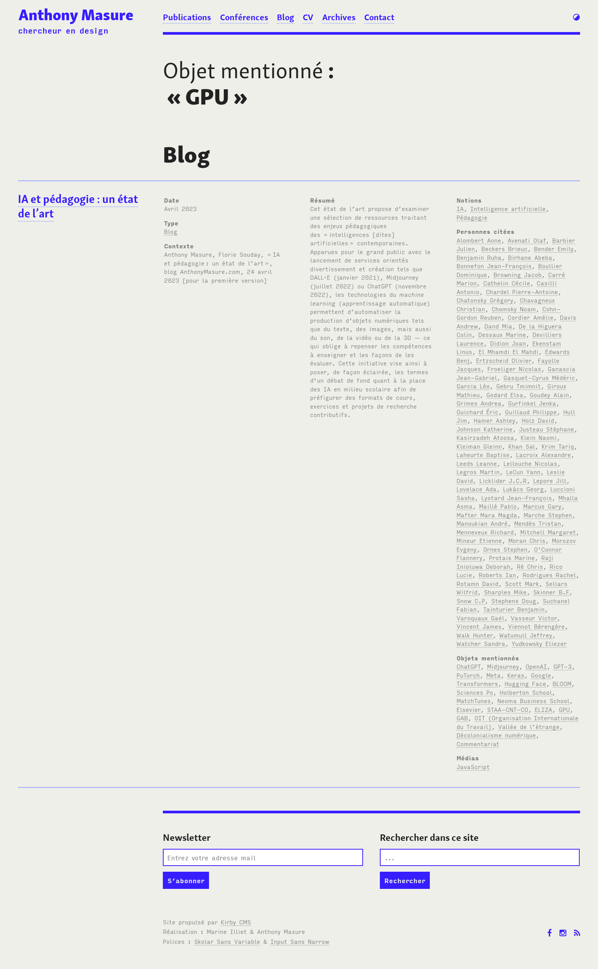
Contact (379, 17)
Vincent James (479, 626)
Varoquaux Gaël (480, 617)
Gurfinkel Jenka (532, 403)
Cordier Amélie (530, 317)
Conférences (244, 17)
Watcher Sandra (481, 643)
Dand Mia (498, 326)
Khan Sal (521, 446)
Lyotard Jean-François (516, 497)
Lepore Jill (549, 480)
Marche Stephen (548, 514)
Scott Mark (522, 583)
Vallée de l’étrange (528, 726)
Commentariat (478, 743)
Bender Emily (554, 248)
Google (541, 675)
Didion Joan (508, 343)
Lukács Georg (523, 489)
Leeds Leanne (477, 463)
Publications (187, 17)
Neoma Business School (533, 700)
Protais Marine (512, 557)
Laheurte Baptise (483, 454)
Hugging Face (525, 683)
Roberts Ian (497, 574)
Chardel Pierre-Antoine (522, 291)
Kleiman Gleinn (479, 446)
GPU (564, 709)
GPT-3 (562, 666)
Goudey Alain (549, 394)
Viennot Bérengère (536, 626)
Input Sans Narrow (299, 941)
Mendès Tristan (537, 523)
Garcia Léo (473, 386)
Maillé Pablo (498, 506)
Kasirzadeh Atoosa (485, 437)
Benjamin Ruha (479, 257)
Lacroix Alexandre (543, 454)
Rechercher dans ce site (429, 837)
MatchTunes (474, 700)
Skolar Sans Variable (227, 941)
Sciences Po (475, 692)
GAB (462, 717)
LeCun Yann (523, 471)
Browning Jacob (518, 274)
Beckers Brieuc (504, 248)
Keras (515, 675)
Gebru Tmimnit (518, 386)
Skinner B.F (551, 592)
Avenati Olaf (527, 240)
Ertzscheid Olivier (503, 360)
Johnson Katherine (485, 429)
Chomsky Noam (514, 308)
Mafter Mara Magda (487, 514)
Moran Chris (526, 540)
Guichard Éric (477, 411)
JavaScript (473, 766)
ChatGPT (469, 666)
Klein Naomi (539, 437)
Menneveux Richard (485, 532)
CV (308, 17)
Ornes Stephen (505, 549)
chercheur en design (63, 30)
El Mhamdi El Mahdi (509, 351)
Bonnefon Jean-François (494, 265)
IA (460, 208)
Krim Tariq (558, 446)
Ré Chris (530, 566)
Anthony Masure (76, 15)
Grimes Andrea (479, 403)
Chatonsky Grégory (485, 300)
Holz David (538, 420)
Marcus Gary (542, 506)
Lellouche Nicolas (530, 463)
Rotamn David (477, 583)
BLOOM (562, 683)
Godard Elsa (504, 394)
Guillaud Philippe (531, 411)
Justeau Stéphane (546, 429)
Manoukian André (482, 523)
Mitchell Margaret (548, 532)
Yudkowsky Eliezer (539, 643)
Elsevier (469, 709)
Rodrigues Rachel (549, 574)
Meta (493, 675)
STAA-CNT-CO (507, 709)
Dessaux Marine (502, 334)
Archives (338, 17)
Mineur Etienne (479, 540)
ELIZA (543, 709)
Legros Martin (478, 471)
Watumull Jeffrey (525, 635)
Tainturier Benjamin (514, 609)
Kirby (236, 922)
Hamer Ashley (494, 420)
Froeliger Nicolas (514, 368)
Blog (285, 17)
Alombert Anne (479, 240)
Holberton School (526, 692)
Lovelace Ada (477, 489)
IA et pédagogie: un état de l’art (78, 206)
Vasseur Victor (534, 617)
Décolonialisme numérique (496, 735)
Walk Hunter (475, 635)
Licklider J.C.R (503, 480)
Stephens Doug (513, 600)
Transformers (477, 683)
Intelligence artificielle (508, 208)
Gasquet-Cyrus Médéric (539, 377)
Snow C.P (471, 600)
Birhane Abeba (530, 257)
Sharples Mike (505, 592)
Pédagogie (472, 217)
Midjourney (503, 666)
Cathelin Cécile (506, 283)
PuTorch (468, 675)
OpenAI (536, 666)
